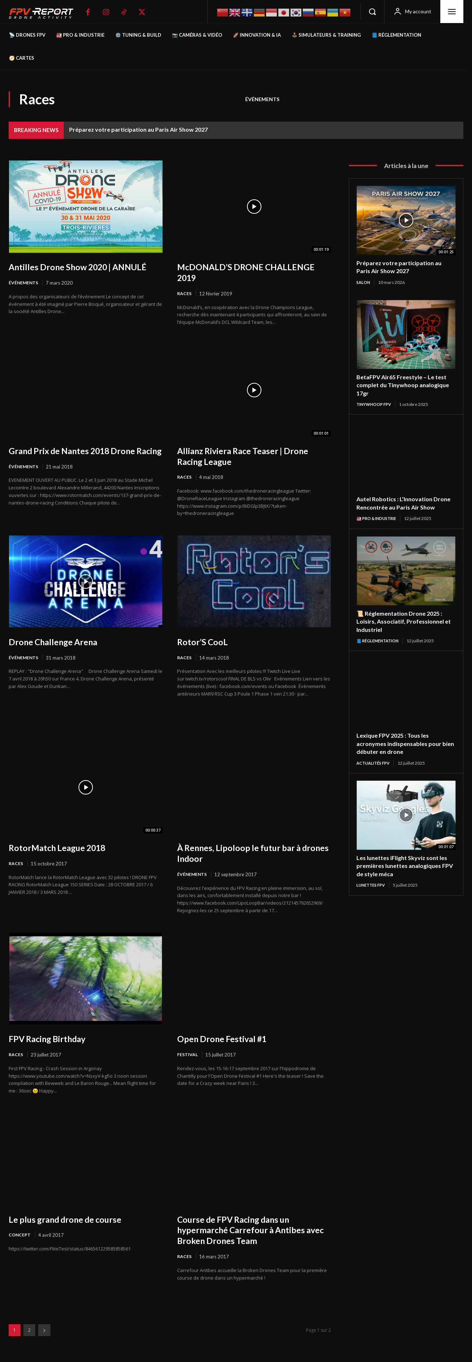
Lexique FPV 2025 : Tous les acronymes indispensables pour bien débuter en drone (402, 753)
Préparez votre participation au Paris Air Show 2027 (138, 129)
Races (184, 294)
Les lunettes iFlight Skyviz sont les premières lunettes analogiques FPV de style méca (402, 876)
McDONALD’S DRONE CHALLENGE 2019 (252, 272)
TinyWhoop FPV (375, 404)
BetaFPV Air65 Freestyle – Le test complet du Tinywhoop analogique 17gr (405, 385)
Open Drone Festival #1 (227, 1040)
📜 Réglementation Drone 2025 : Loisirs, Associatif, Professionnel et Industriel (404, 631)
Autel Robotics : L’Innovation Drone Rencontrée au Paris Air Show (400, 508)
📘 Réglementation (379, 650)
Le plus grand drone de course (72, 1221)
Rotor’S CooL (205, 642)
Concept (20, 1237)
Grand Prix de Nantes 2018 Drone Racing (80, 456)
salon (363, 282)
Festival (187, 1056)
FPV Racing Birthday (52, 1040)
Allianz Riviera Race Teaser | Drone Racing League (250, 456)
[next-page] (44, 1332)
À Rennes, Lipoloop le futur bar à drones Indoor (245, 854)
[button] (372, 11)
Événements (262, 99)
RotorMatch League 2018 (63, 848)
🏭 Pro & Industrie (378, 527)
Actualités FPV (375, 772)
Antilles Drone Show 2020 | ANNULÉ (66, 272)
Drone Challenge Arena (58, 642)
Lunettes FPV (372, 895)
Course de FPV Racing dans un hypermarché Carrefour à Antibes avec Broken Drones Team (248, 1231)
